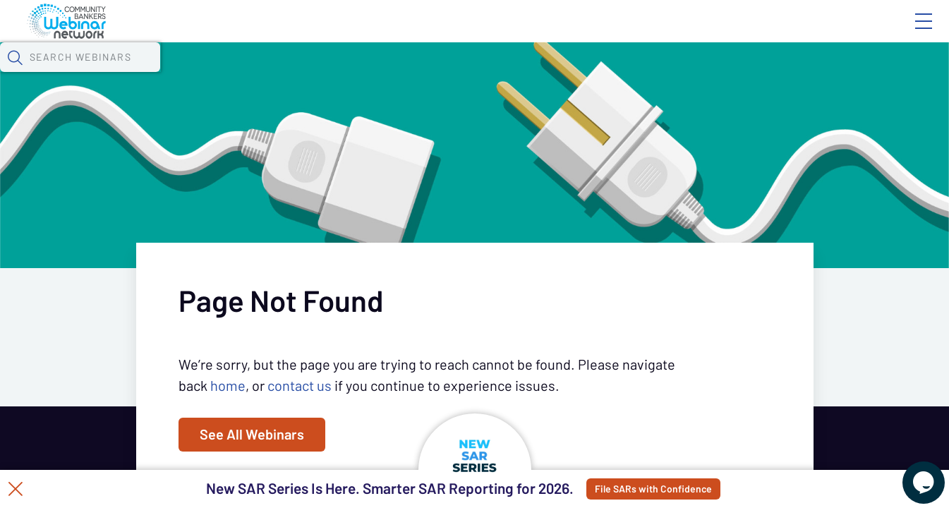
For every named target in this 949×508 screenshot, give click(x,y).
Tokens (399, 74)
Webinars (250, 74)
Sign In (907, 33)
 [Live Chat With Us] (911, 472)
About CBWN (810, 33)
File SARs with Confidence (694, 489)
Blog (722, 33)
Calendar (328, 74)
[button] (777, 72)
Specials (495, 74)
